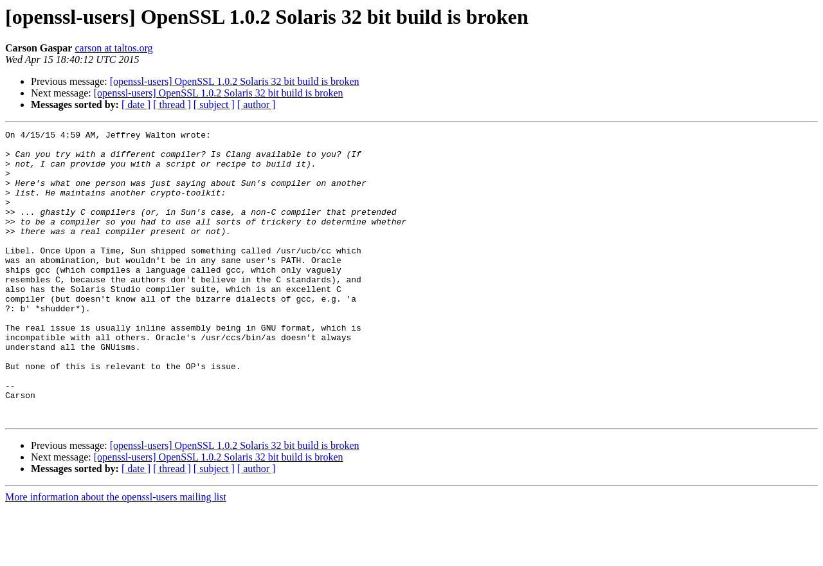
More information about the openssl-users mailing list (115, 554)
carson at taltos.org (113, 47)
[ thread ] (172, 104)
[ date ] (136, 104)
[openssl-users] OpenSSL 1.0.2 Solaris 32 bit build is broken (234, 81)
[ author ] (256, 104)
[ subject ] (214, 104)
